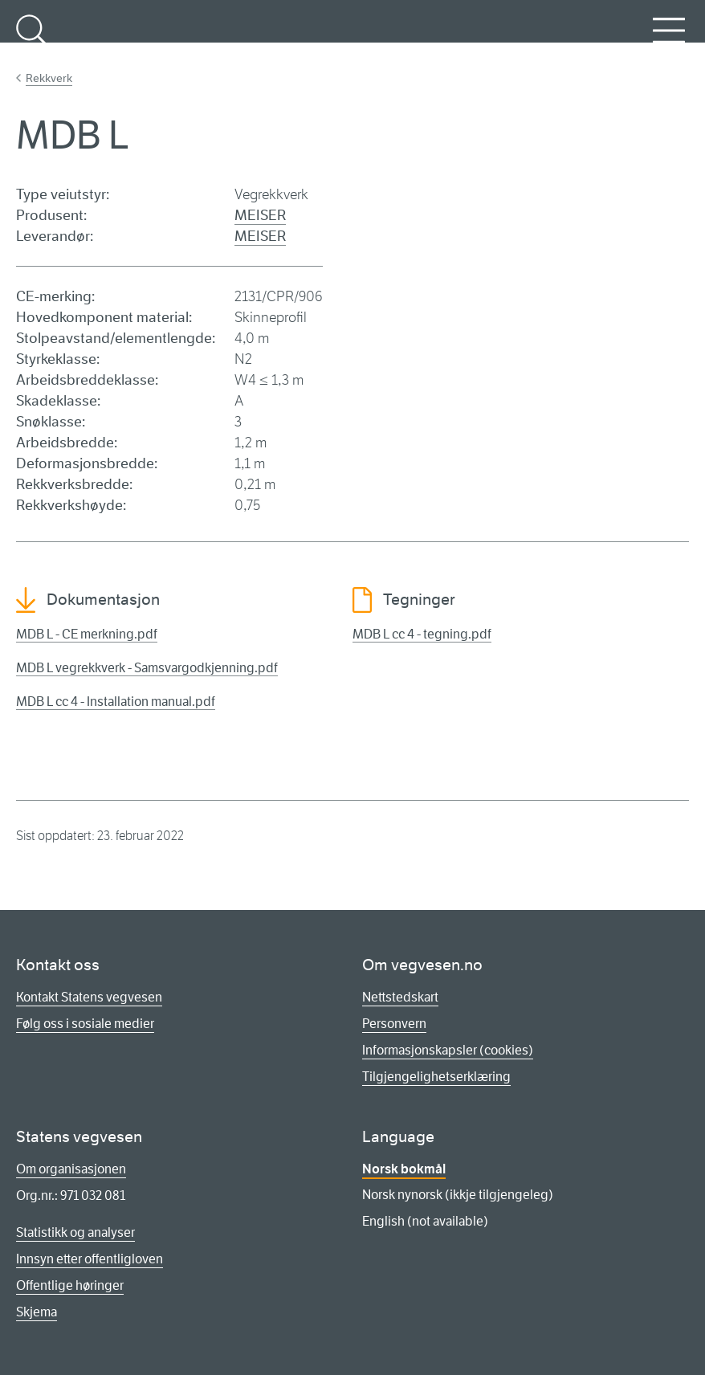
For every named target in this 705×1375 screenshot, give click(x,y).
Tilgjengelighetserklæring (436, 1076)
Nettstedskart (400, 997)
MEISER (260, 215)
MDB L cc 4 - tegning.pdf (421, 634)
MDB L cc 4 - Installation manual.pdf (115, 701)
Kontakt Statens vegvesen (89, 997)
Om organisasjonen (71, 1169)
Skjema (36, 1312)
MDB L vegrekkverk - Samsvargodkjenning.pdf (147, 667)
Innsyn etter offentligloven (89, 1259)
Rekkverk (49, 78)
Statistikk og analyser (75, 1232)
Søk (32, 39)
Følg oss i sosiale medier (85, 1023)
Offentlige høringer (70, 1285)
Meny (669, 39)
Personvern (394, 1023)
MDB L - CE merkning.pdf (86, 634)
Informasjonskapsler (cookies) (447, 1050)
